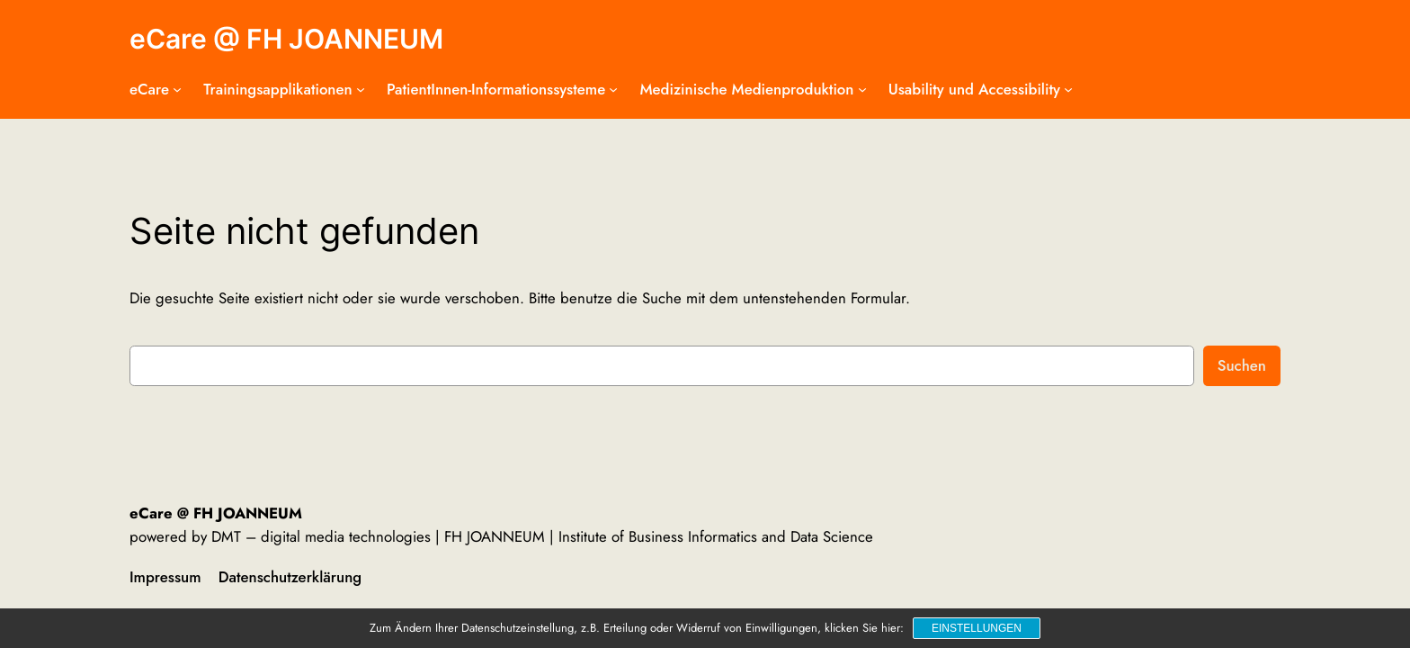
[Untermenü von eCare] (177, 89)
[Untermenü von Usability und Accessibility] (1068, 89)
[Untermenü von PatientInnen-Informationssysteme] (613, 89)
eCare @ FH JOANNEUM (286, 38)
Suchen (1242, 365)
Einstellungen (977, 628)
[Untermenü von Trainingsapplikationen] (360, 89)
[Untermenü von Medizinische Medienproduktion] (862, 89)
